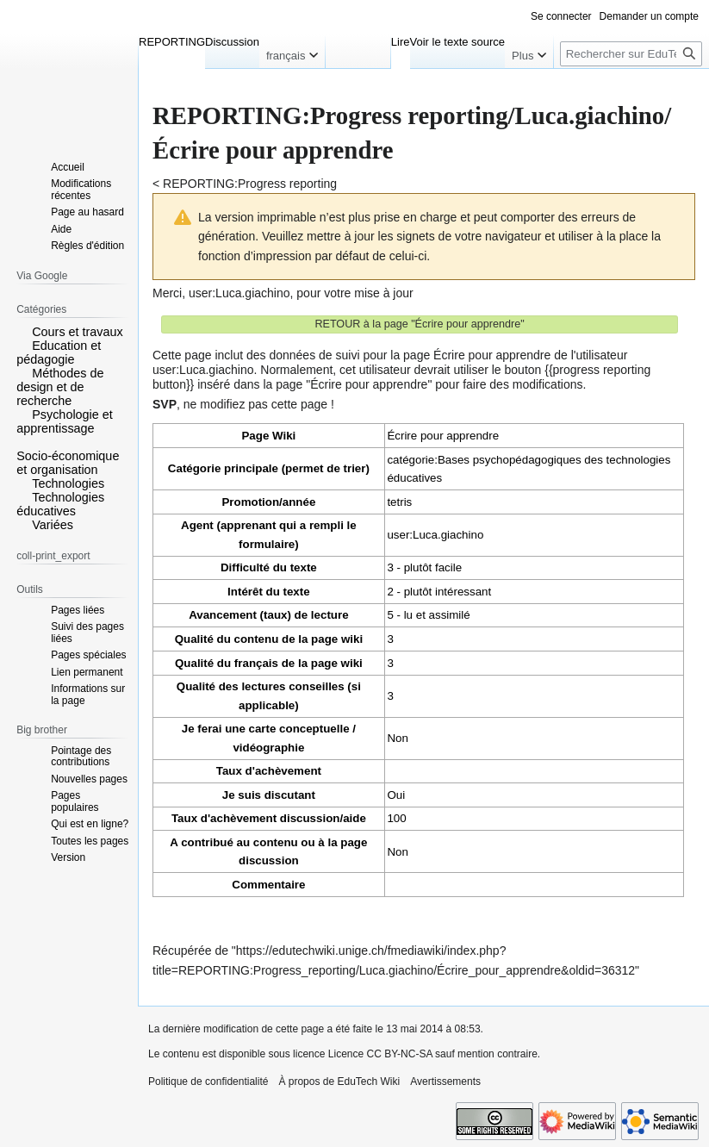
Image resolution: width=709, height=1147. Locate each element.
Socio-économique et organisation (67, 463)
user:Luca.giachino (239, 293)
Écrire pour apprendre (443, 435)
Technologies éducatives (60, 504)
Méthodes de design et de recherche (59, 387)
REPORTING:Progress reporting (250, 183)
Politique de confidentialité (208, 1081)
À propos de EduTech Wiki (339, 1081)
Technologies (68, 483)
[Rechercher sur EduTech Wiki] (631, 53)
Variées (52, 525)
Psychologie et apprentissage (64, 421)
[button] (22, 331)
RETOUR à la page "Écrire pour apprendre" (419, 324)
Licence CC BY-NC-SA (380, 1054)
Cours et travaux (77, 332)
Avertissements (445, 1081)
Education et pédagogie (58, 352)
